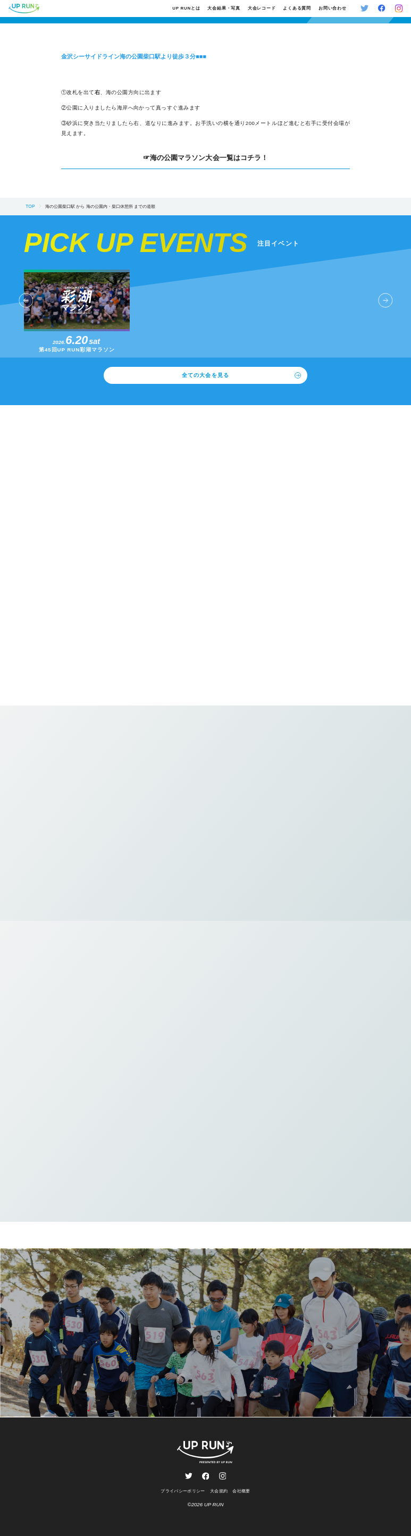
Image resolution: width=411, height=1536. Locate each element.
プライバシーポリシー (183, 1490)
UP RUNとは (186, 8)
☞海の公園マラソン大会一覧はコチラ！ (205, 158)
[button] (26, 300)
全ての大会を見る (241, 375)
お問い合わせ (332, 8)
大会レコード (262, 8)
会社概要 (241, 1490)
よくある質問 (297, 8)
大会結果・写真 (223, 8)
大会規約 (219, 1490)
